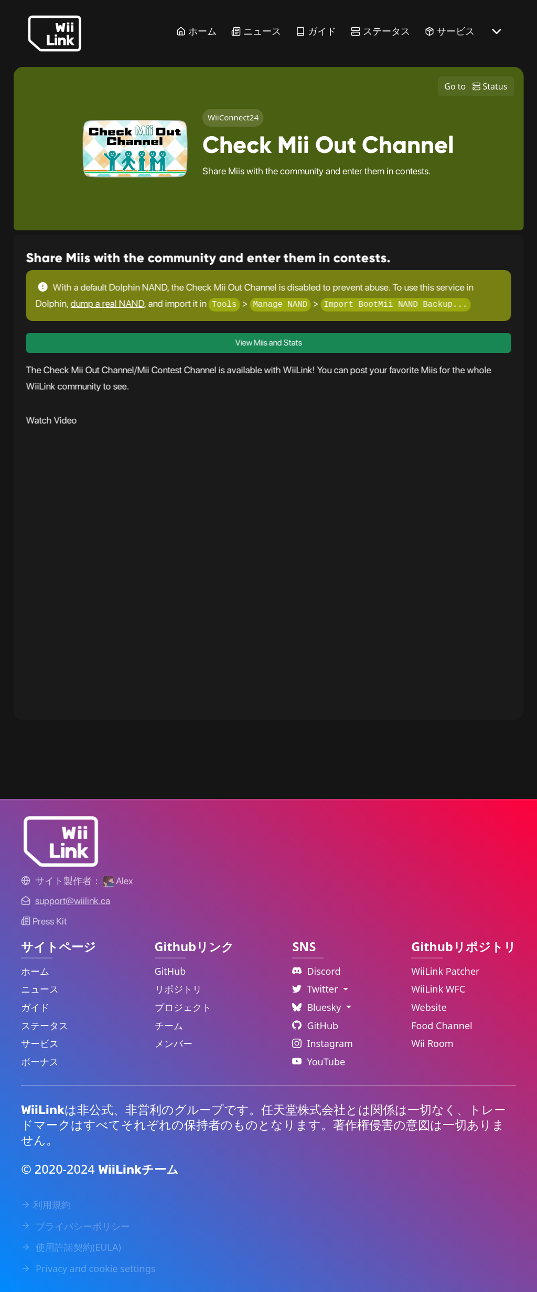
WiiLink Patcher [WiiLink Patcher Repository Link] (445, 971)
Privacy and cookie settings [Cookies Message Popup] (88, 1268)
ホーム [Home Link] (196, 31)
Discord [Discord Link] (316, 971)
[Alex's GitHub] (118, 880)
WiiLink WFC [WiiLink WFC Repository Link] (438, 989)
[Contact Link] (72, 900)
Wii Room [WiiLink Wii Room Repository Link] (432, 1043)
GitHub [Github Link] (315, 1025)
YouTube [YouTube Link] (318, 1061)
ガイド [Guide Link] (316, 31)
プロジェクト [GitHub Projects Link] (183, 1007)
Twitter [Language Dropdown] (316, 989)
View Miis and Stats (268, 343)
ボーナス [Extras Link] (40, 1061)
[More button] (496, 31)
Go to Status (475, 86)
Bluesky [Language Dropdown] (317, 1007)
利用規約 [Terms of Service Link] (46, 1204)
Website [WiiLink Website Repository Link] (429, 1007)
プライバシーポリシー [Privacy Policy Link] (75, 1226)
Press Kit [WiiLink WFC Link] (44, 921)
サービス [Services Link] (450, 31)
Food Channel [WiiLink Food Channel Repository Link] (441, 1025)
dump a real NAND (107, 303)
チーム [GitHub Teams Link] (169, 1025)
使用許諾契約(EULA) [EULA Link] (71, 1247)
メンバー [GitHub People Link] (173, 1043)
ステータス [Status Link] (380, 31)
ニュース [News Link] (256, 31)
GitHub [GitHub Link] (170, 971)
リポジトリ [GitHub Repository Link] (178, 989)
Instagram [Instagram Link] (322, 1043)
